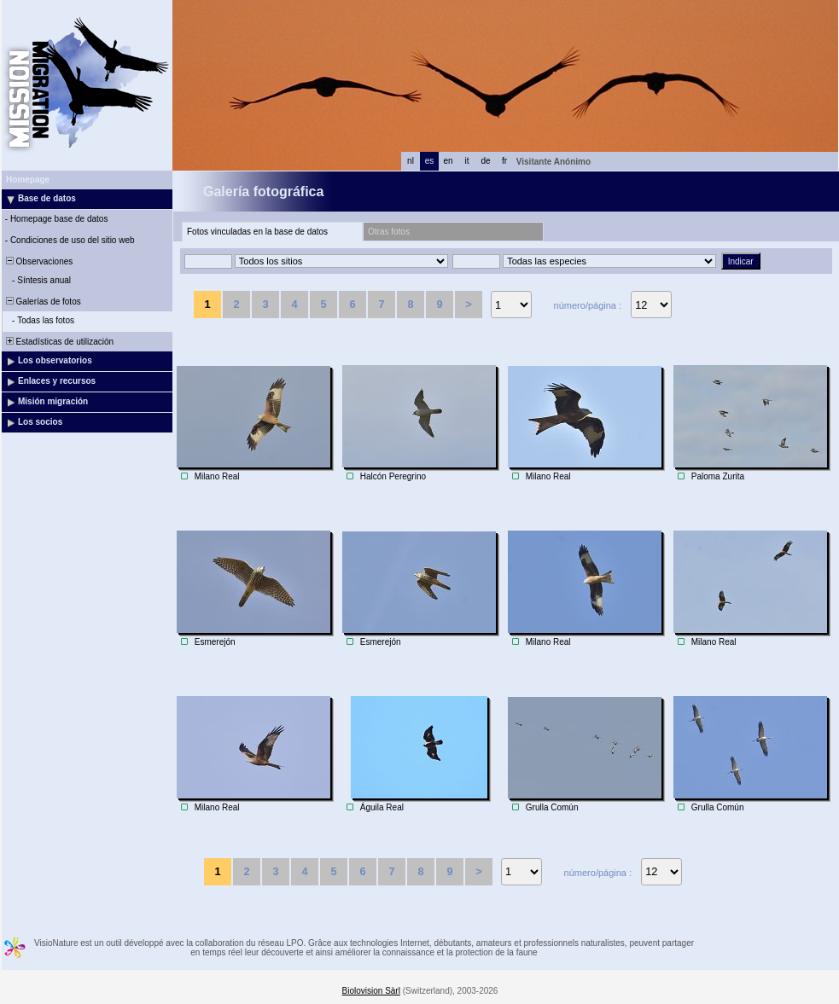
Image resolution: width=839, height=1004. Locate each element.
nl (410, 160)
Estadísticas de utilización (58, 341)
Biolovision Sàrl (371, 990)
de (485, 160)
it (467, 160)
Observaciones (38, 261)
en (447, 160)
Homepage (28, 179)
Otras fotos (389, 231)
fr (504, 160)
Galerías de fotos (42, 301)
